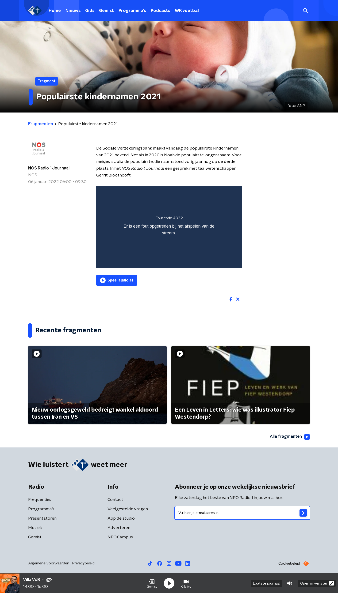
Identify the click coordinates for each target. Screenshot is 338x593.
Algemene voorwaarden (48, 563)
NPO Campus (120, 537)
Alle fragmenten (289, 437)
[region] (169, 227)
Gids (89, 11)
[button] (151, 583)
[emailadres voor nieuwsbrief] (242, 512)
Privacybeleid (83, 563)
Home (55, 11)
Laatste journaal (266, 583)
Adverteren (119, 528)
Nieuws (73, 11)
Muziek (35, 528)
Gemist (106, 11)
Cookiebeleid (289, 563)
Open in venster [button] (317, 583)
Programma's (132, 11)
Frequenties (39, 500)
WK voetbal (187, 11)
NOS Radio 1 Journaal (48, 168)
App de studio (121, 518)
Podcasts (160, 11)
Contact (115, 500)
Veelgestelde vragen (128, 509)
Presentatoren (42, 518)
